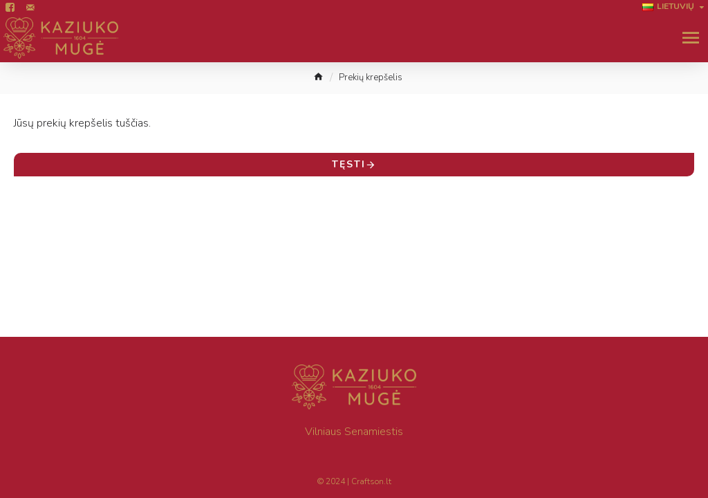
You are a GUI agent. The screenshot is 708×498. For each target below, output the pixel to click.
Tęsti (349, 164)
